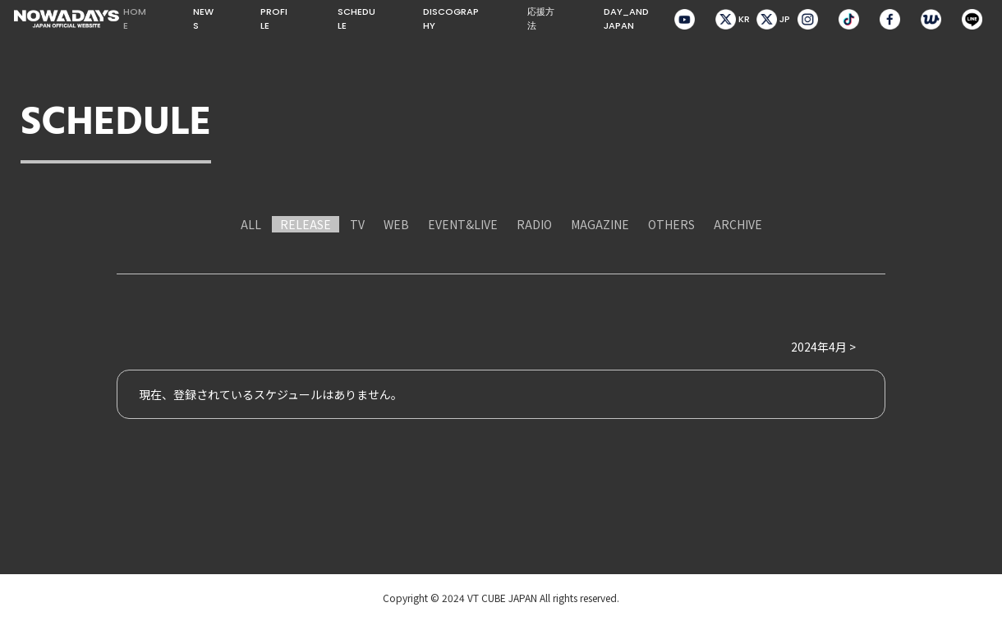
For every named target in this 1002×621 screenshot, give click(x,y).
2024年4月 (819, 346)
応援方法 (540, 18)
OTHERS (671, 224)
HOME (134, 18)
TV (357, 224)
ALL (251, 224)
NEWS (203, 18)
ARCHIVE (738, 224)
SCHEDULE (356, 18)
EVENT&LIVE (463, 224)
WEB (396, 224)
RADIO (534, 224)
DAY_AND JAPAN (626, 18)
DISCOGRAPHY (451, 18)
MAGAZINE (600, 224)
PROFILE (273, 18)
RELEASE (305, 224)
